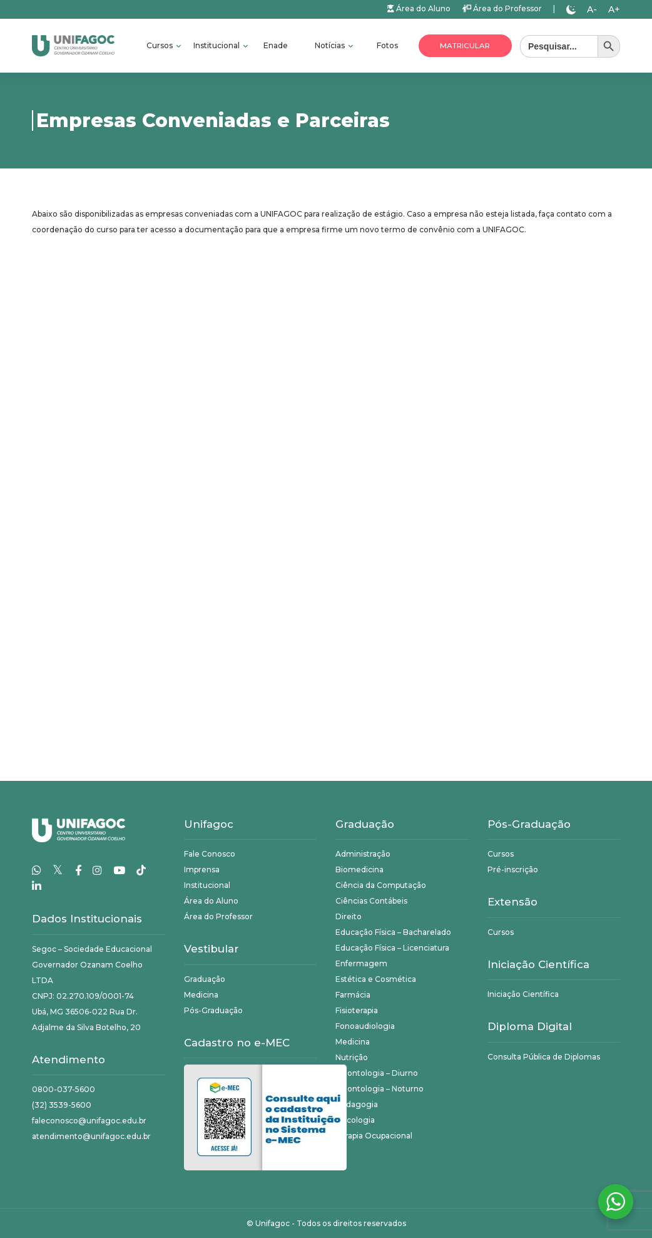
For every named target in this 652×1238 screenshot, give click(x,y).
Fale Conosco (209, 854)
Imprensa (202, 869)
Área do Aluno (419, 8)
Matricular (465, 45)
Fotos (387, 45)
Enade (275, 45)
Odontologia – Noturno (379, 1088)
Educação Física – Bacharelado (393, 932)
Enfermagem (361, 963)
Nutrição (351, 1057)
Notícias (331, 45)
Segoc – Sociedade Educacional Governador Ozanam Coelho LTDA (92, 964)
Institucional (217, 45)
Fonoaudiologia (365, 1026)
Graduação (204, 979)
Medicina (201, 994)
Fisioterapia (356, 1010)
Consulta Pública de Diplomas (543, 1056)
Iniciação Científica (523, 994)
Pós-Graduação (213, 1010)
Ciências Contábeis (371, 900)
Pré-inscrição (512, 869)
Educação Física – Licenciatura (392, 947)
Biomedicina (359, 869)
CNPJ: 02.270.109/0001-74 (83, 996)
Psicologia (355, 1120)
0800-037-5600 (63, 1089)
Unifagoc (272, 1223)
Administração (362, 854)
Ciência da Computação (380, 885)
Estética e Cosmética (375, 979)
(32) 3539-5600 (61, 1105)
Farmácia (352, 994)
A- (592, 9)
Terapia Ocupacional (373, 1135)
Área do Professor (502, 8)
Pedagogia (356, 1104)
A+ (614, 9)
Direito (348, 916)
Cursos (160, 45)
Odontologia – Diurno (376, 1073)
